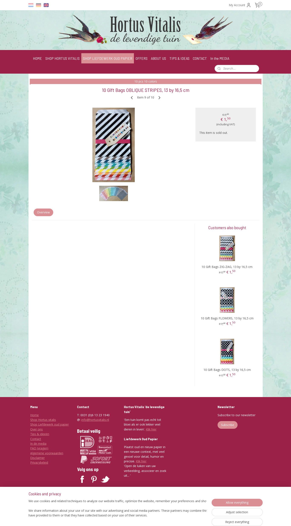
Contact (35, 439)
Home (34, 415)
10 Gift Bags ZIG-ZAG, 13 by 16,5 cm (227, 267)
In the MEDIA (219, 58)
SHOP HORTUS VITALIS (62, 58)
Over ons (36, 429)
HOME (37, 58)
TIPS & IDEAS (179, 58)
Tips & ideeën (39, 434)
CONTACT (200, 58)
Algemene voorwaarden (46, 453)
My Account (240, 5)
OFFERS (142, 58)
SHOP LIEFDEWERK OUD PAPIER (107, 58)
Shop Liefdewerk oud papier (49, 424)
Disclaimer (37, 458)
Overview (43, 212)
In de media (38, 444)
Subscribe (227, 425)
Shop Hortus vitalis (43, 420)
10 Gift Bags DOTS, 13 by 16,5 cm (227, 370)
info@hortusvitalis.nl (95, 420)
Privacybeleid (39, 462)
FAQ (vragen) (39, 448)
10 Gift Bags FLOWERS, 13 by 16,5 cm (227, 318)
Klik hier (151, 429)
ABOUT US (158, 58)
